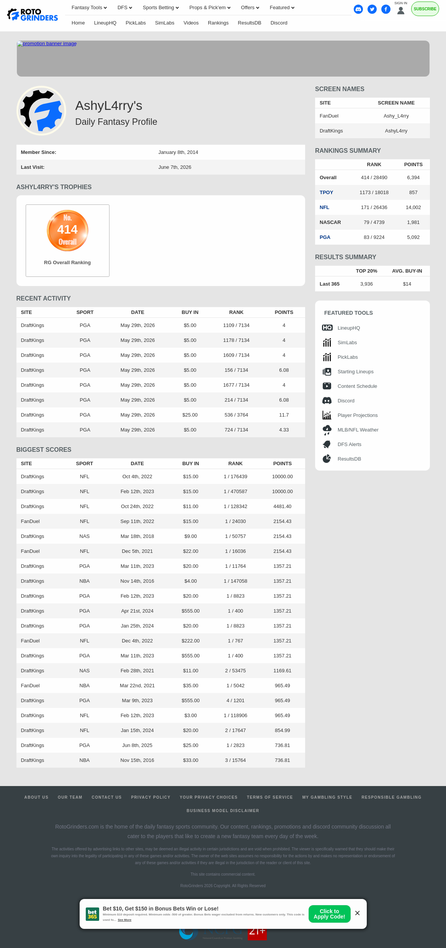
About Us (37, 797)
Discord (279, 23)
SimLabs (165, 23)
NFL (324, 207)
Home (78, 23)
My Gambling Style (327, 797)
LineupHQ (105, 23)
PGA (325, 237)
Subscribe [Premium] (425, 9)
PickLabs (136, 23)
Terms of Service (270, 797)
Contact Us (107, 797)
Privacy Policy (150, 797)
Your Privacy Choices (209, 797)
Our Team (70, 797)
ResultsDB (249, 23)
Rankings (218, 23)
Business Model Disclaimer (223, 811)
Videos (191, 23)
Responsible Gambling (391, 797)
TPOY (326, 192)
